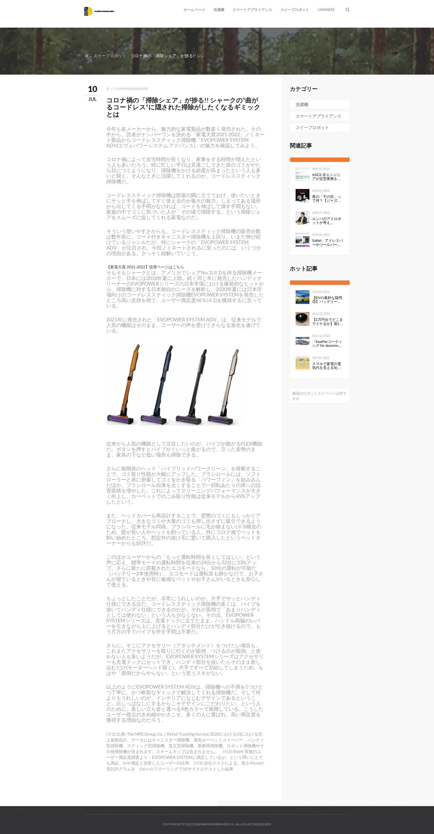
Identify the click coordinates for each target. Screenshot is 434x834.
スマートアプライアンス (252, 9)
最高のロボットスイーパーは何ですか (319, 396)
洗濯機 (218, 9)
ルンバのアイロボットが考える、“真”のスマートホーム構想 (327, 221)
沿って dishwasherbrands (127, 88)
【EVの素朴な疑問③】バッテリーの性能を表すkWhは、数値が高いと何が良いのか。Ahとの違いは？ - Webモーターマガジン (327, 300)
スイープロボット (294, 9)
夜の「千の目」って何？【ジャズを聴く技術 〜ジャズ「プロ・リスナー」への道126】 (327, 199)
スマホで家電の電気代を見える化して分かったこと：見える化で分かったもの (326, 366)
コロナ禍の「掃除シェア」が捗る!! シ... (167, 55)
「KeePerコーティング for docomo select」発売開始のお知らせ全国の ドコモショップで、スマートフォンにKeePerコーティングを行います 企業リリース (327, 344)
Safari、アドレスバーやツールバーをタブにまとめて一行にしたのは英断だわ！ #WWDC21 (327, 243)
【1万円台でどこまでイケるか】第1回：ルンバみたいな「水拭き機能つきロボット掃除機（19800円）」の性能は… (328, 322)
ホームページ (194, 9)
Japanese (326, 9)
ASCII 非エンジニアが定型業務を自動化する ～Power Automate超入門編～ (327, 177)
